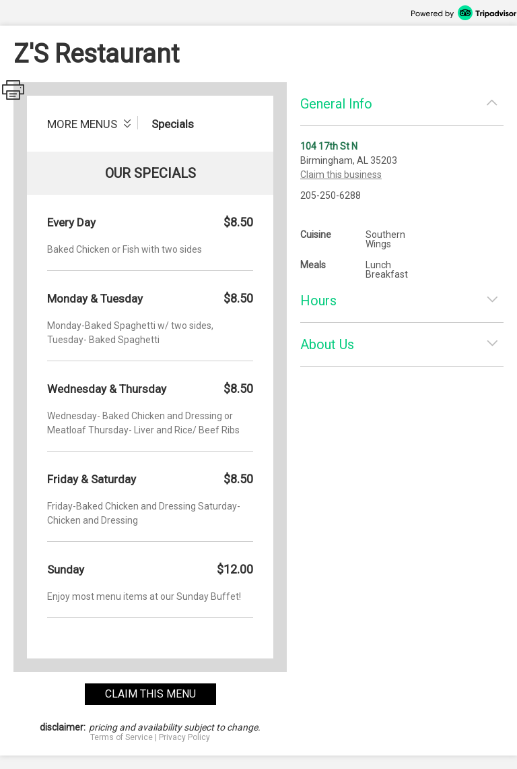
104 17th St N (328, 146)
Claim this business (341, 174)
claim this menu (150, 693)
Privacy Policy (184, 737)
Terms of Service (121, 737)
